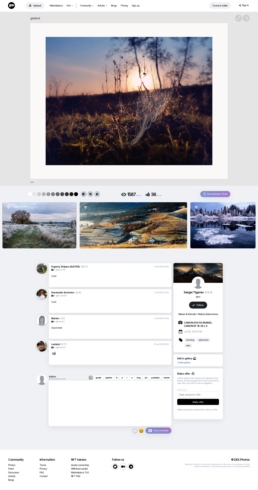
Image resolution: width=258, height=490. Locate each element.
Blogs (114, 5)
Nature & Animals (187, 314)
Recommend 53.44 (215, 194)
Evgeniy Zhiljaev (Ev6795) (65, 266)
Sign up (136, 5)
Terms (43, 465)
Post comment (161, 430)
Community (86, 5)
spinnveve (203, 340)
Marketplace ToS (80, 472)
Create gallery (184, 362)
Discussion (13, 472)
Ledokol (55, 344)
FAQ (42, 472)
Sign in (244, 5)
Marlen (55, 318)
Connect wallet (220, 5)
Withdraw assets (79, 468)
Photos (11, 465)
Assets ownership (80, 465)
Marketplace (56, 5)
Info (70, 5)
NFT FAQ (75, 476)
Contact (44, 476)
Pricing (124, 5)
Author (52, 376)
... (138, 194)
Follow (198, 305)
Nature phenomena (208, 314)
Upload (35, 5)
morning (190, 340)
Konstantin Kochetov (62, 292)
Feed (10, 468)
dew (188, 345)
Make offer (198, 402)
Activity (102, 5)
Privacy (43, 468)
